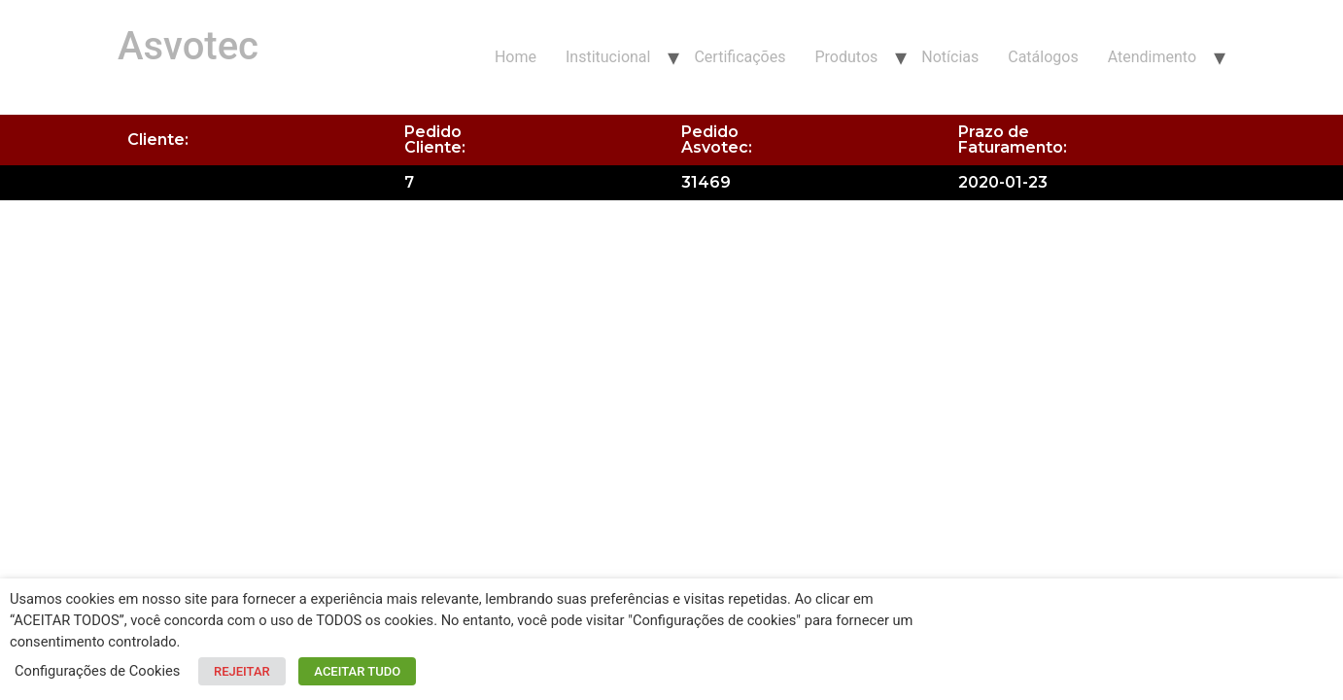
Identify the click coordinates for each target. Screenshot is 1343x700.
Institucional (608, 57)
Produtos (846, 57)
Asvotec (188, 46)
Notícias (950, 57)
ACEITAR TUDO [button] (357, 671)
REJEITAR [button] (242, 671)
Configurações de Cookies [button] (97, 671)
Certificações (739, 57)
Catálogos (1043, 57)
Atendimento (1152, 57)
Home (515, 57)
